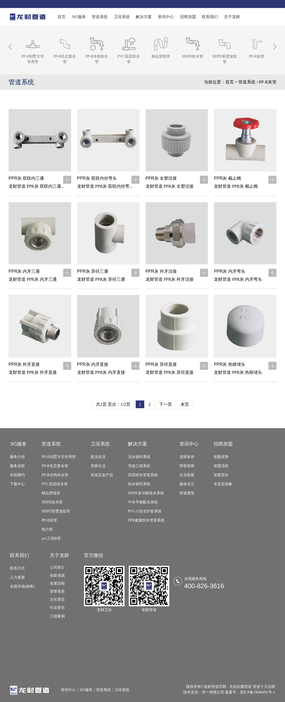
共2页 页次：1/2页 (113, 404)
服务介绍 (17, 457)
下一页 (165, 404)
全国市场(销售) (22, 586)
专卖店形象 (223, 484)
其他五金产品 (102, 475)
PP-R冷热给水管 (55, 475)
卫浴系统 (122, 17)
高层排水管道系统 (143, 475)
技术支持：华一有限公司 (203, 692)
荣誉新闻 (186, 466)
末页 (184, 404)
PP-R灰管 (49, 520)
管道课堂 (186, 493)
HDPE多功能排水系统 (146, 493)
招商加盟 (188, 17)
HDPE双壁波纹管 (56, 511)
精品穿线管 (51, 493)
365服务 (79, 17)
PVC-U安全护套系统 (145, 511)
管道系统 (100, 17)
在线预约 (17, 475)
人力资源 (17, 577)
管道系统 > (248, 82)
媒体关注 (186, 484)
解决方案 (144, 17)
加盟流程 (221, 466)
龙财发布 (186, 457)
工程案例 (57, 616)
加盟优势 (221, 457)
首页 (62, 17)
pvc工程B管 (51, 538)
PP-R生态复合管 (55, 466)
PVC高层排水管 (54, 484)
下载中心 (17, 484)
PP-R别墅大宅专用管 (59, 457)
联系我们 (210, 17)
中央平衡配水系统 (143, 502)
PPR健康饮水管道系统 (146, 520)
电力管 (47, 529)
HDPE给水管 (52, 502)
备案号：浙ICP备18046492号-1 (250, 692)
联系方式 (17, 568)
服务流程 (17, 466)
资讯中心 (166, 17)
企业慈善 (186, 475)
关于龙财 (232, 17)
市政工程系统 (139, 466)
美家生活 (98, 466)
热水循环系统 (139, 484)
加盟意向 (221, 475)
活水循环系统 (139, 457)
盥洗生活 (98, 457)
